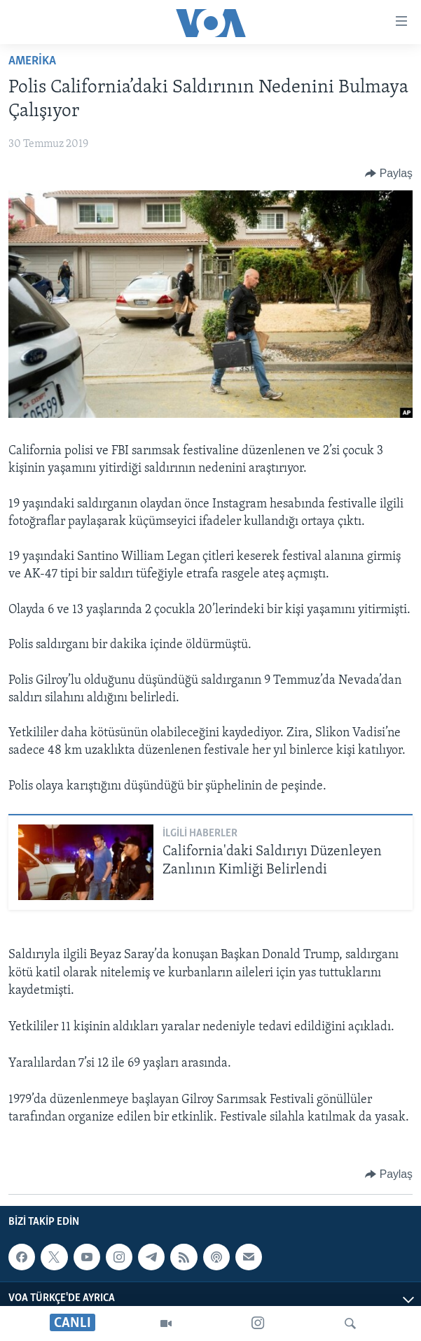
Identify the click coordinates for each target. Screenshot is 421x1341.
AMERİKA (32, 61)
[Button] (389, 173)
